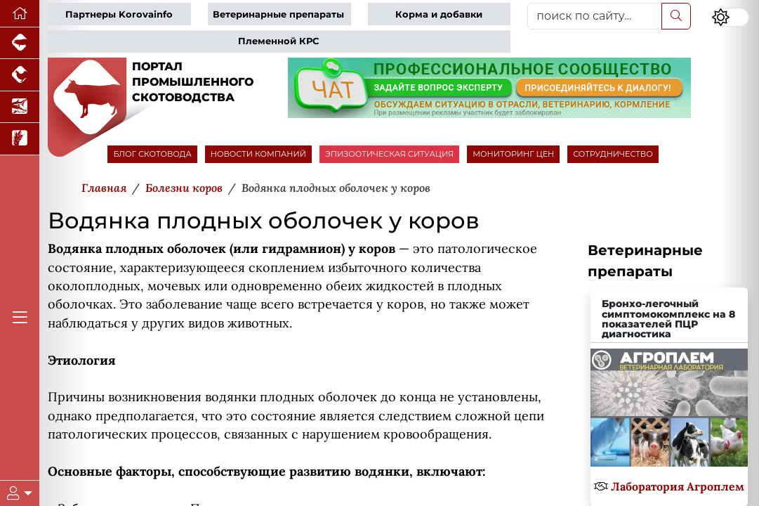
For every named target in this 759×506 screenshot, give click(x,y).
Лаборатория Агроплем (677, 486)
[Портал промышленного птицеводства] (19, 75)
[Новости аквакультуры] (19, 107)
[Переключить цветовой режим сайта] (730, 17)
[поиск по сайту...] (594, 16)
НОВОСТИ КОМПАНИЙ (258, 154)
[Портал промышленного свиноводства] (19, 43)
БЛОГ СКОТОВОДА (152, 154)
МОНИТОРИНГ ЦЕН (513, 154)
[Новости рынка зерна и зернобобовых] (19, 139)
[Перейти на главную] (19, 13)
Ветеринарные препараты (278, 14)
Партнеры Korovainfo (119, 14)
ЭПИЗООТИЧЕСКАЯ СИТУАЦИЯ (389, 154)
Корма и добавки (438, 14)
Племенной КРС (278, 41)
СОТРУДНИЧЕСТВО (613, 154)
